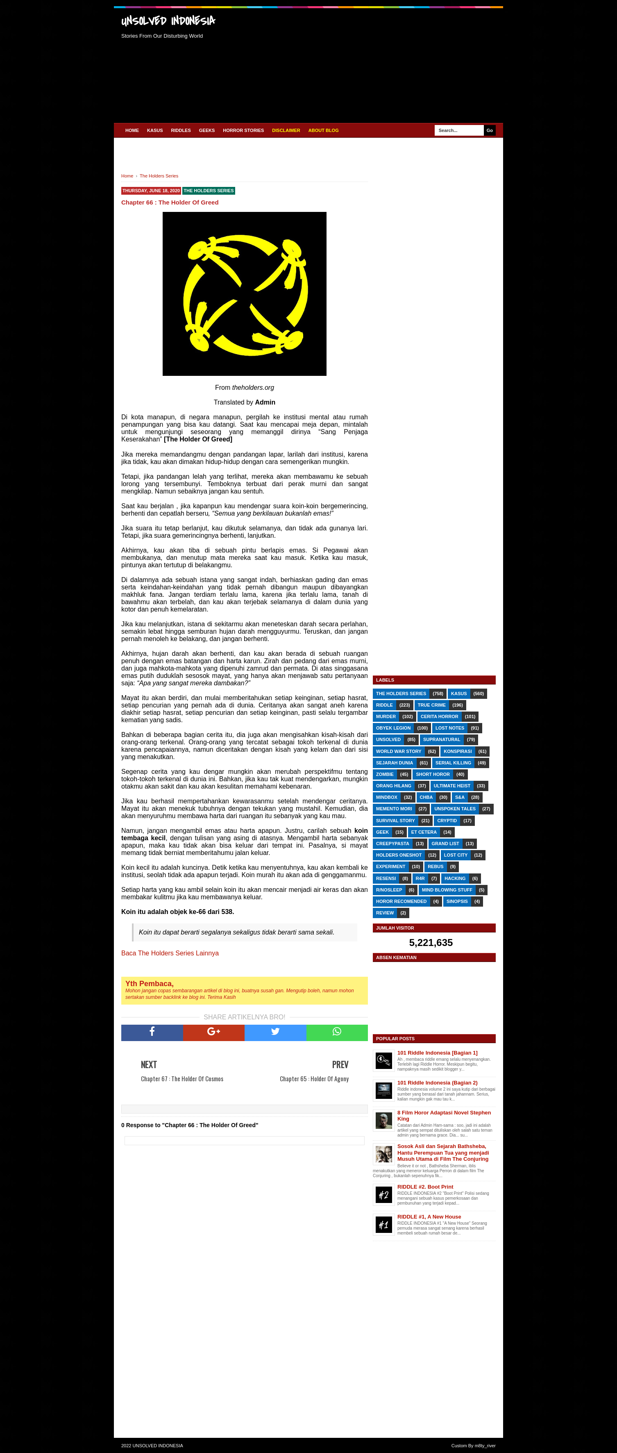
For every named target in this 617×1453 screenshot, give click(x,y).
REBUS (436, 866)
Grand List (445, 843)
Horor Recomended (401, 901)
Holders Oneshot (399, 855)
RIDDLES (181, 130)
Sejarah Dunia (394, 762)
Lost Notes (450, 727)
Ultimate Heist (452, 785)
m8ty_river (485, 1445)
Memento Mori (394, 808)
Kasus (459, 693)
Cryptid (447, 820)
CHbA (426, 797)
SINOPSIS (457, 901)
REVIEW (385, 912)
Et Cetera (424, 832)
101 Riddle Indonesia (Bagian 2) (437, 1083)
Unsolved (388, 739)
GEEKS (207, 130)
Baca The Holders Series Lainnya (170, 953)
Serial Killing (453, 762)
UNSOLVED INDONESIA (168, 21)
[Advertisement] (365, 64)
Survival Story (395, 820)
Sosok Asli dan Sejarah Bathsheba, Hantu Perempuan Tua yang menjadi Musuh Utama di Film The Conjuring (443, 1152)
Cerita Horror (439, 716)
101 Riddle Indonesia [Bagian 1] (437, 1053)
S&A (460, 797)
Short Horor (433, 774)
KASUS (155, 130)
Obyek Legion (393, 727)
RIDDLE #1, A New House (429, 1217)
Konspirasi (458, 751)
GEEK (382, 832)
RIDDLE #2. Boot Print (425, 1187)
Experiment (391, 866)
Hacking (455, 878)
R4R (420, 878)
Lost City (455, 855)
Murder (386, 716)
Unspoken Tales (455, 808)
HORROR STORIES (243, 130)
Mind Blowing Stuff (447, 889)
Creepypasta (392, 843)
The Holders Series (209, 190)
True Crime (432, 705)
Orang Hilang (393, 785)
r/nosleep (389, 889)
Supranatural (441, 739)
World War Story (399, 751)
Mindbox (386, 797)
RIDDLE (384, 705)
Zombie (385, 774)
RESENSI (386, 878)
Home (132, 130)
